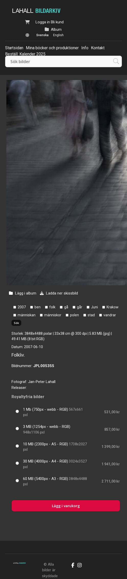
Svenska (42, 35)
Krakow (113, 307)
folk (52, 307)
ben (37, 307)
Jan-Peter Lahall (41, 381)
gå (66, 307)
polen (74, 315)
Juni (94, 307)
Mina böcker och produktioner (52, 47)
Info (84, 47)
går (79, 307)
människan (27, 315)
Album (56, 29)
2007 (22, 307)
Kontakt (98, 47)
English (58, 35)
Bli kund (57, 22)
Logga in (43, 22)
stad (91, 315)
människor (52, 315)
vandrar (109, 315)
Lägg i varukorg (66, 505)
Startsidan (14, 47)
